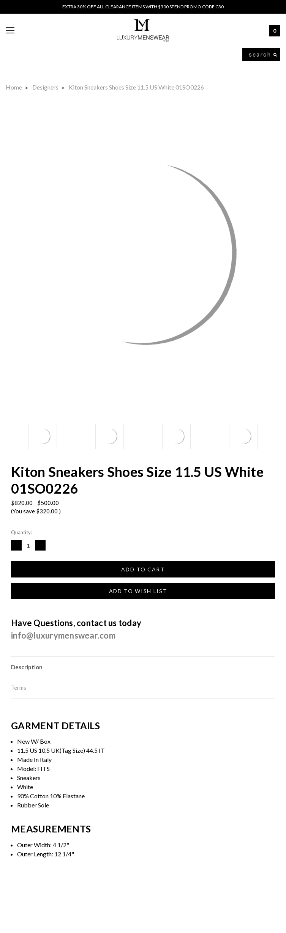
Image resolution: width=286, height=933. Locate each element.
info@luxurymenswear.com (63, 635)
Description (27, 667)
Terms (18, 687)
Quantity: (21, 532)
